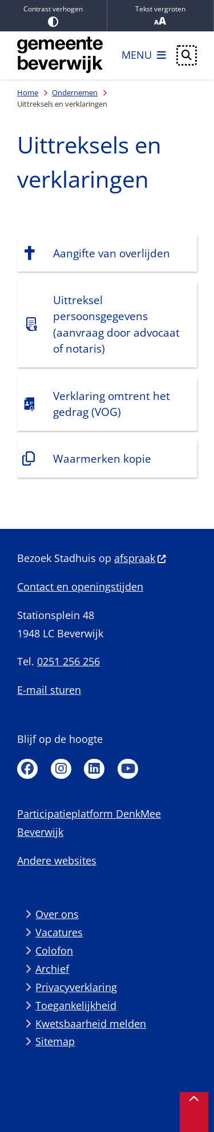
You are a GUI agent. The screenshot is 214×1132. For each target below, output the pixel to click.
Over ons (57, 914)
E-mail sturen (49, 690)
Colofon (54, 950)
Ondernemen (75, 92)
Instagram (61, 769)
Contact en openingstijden (80, 586)
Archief (52, 969)
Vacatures (59, 932)
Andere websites (56, 860)
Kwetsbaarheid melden (90, 1023)
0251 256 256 (68, 661)
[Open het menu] (144, 55)
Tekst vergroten (160, 15)
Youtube (128, 769)
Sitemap (55, 1041)
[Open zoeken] (186, 55)
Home (27, 92)
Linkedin (94, 769)
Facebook (27, 769)
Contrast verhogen (53, 15)
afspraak (140, 558)
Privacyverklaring (76, 987)
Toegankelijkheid (75, 1005)
